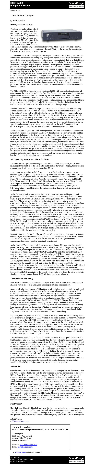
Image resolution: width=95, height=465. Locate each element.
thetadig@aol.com (25, 447)
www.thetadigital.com (28, 445)
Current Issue (20, 452)
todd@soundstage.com (19, 421)
